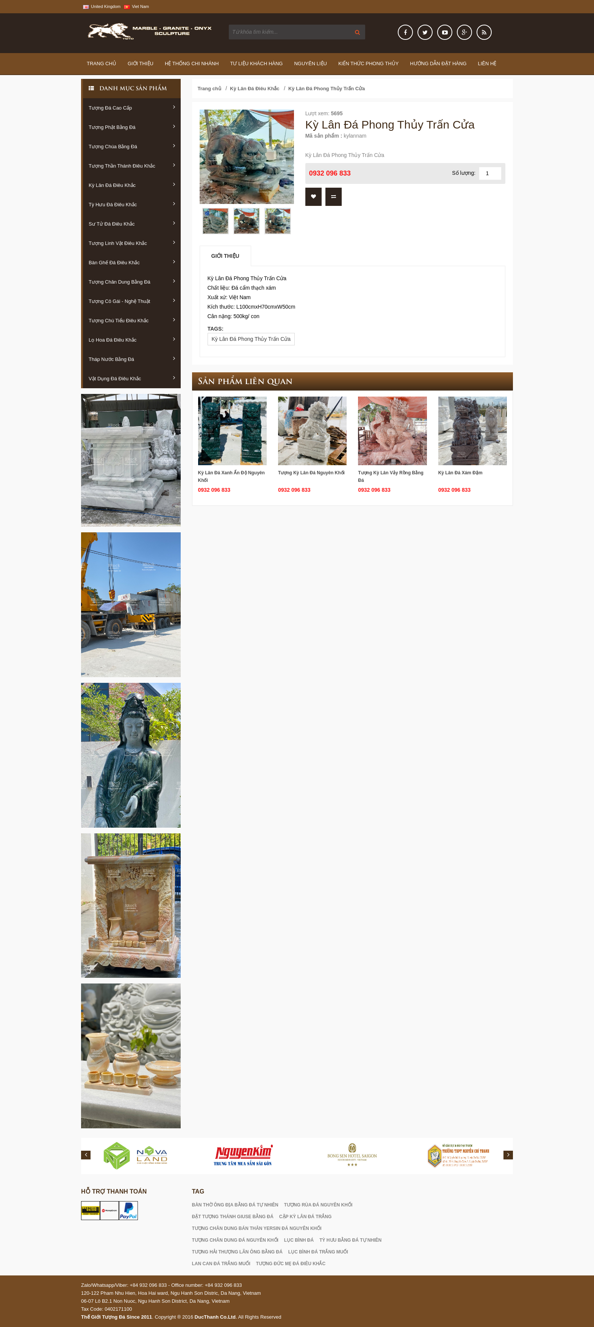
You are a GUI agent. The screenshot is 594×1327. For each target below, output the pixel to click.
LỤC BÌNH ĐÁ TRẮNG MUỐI (318, 1252)
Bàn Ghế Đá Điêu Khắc (132, 262)
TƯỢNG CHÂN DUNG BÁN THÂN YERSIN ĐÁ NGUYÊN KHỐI (257, 1228)
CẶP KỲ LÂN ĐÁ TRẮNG (305, 1216)
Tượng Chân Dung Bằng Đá (132, 281)
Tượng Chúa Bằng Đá (132, 146)
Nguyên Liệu (310, 63)
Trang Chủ (101, 63)
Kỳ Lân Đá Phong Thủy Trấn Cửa (326, 88)
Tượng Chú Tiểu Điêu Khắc (132, 320)
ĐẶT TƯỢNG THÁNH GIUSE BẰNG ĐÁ (233, 1216)
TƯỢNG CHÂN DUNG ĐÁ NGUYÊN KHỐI (235, 1240)
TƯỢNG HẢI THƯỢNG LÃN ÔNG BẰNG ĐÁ (237, 1252)
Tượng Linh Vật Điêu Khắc (132, 242)
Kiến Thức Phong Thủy (368, 63)
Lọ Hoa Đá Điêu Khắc (132, 339)
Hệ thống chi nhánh (192, 63)
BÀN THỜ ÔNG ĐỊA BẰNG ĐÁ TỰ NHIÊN (235, 1205)
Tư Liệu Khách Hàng (256, 63)
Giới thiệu (140, 63)
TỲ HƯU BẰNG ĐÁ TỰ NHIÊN (350, 1240)
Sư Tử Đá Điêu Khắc (132, 223)
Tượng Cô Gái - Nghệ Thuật (132, 300)
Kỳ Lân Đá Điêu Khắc (132, 184)
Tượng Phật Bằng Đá (132, 126)
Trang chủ (209, 88)
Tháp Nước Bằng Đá (132, 358)
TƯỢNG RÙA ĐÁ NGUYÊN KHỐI (318, 1205)
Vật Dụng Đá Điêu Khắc (132, 378)
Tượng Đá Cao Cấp (132, 107)
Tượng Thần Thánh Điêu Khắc (132, 165)
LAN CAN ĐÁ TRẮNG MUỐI (221, 1263)
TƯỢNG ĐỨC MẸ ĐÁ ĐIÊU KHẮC (290, 1263)
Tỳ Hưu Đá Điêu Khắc (132, 204)
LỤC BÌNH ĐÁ (299, 1240)
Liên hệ (487, 63)
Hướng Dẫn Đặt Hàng (438, 63)
